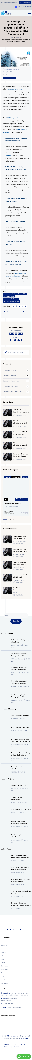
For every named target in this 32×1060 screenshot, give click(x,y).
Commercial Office (9, 299)
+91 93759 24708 (26, 2)
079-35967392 (9, 1006)
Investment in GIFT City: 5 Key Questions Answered (21, 436)
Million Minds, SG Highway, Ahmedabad (20, 643)
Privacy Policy (8, 1047)
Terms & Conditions (21, 1045)
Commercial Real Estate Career (12, 394)
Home (11, 37)
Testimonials (5, 975)
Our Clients (4, 968)
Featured (7, 479)
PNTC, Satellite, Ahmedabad (20, 730)
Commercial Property (10, 80)
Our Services (5, 951)
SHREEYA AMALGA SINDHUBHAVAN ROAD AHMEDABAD (20, 540)
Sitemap (16, 1047)
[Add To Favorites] (24, 515)
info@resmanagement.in (10, 2)
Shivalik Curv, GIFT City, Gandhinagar (19, 801)
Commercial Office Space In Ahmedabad (15, 296)
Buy (2, 958)
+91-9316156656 (12, 1001)
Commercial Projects (9, 373)
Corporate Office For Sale (11, 301)
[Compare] (26, 515)
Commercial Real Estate (10, 389)
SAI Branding (24, 1038)
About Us (4, 948)
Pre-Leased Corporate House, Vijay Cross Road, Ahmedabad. (21, 743)
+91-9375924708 (6, 1003)
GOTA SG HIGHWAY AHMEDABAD (20, 578)
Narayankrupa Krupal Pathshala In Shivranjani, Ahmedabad (19, 825)
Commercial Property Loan (11, 383)
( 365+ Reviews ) (16, 339)
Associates (4, 972)
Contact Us (4, 986)
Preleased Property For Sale (11, 304)
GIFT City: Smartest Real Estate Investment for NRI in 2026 (20, 414)
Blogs (17, 37)
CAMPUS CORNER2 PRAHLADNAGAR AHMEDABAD (19, 566)
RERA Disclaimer (9, 1045)
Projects (25, 479)
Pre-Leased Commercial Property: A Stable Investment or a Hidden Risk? (20, 458)
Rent (2, 962)
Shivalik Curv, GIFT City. (13, 506)
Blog (2, 979)
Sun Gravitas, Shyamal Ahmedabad (18, 838)
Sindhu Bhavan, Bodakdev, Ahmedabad (19, 770)
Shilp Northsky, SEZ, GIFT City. (21, 812)
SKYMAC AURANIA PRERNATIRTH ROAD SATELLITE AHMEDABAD (20, 553)
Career (3, 965)
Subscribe (16, 623)
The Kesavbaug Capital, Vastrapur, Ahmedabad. (18, 698)
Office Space (16, 479)
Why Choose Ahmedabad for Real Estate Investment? (20, 425)
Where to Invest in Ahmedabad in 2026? (20, 447)
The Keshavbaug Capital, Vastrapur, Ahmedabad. (19, 657)
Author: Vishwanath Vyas (12, 71)
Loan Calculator (5, 982)
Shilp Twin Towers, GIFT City (20, 718)
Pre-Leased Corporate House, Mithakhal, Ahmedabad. (20, 756)
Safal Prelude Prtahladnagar (18, 591)
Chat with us (23, 1056)
